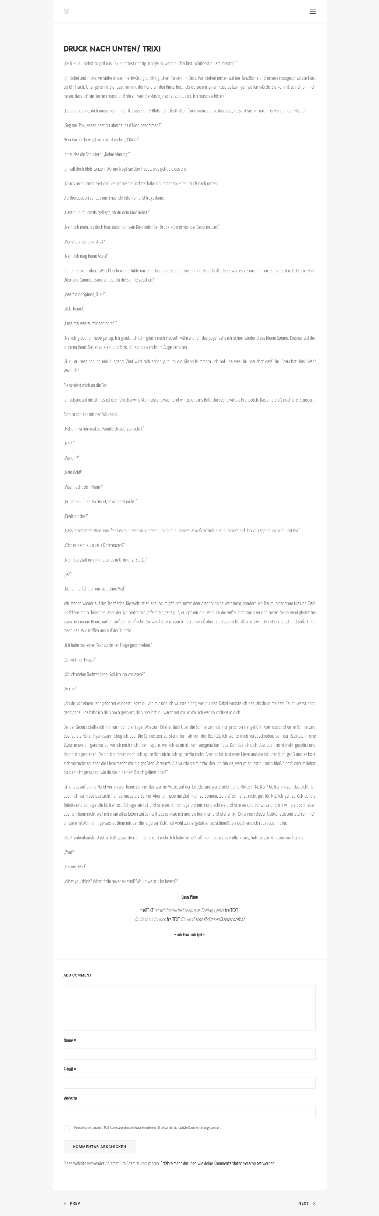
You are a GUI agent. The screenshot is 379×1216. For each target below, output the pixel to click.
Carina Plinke (189, 897)
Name (70, 1040)
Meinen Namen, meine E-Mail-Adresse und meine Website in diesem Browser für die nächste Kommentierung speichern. (148, 1127)
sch (198, 919)
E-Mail (70, 1069)
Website (70, 1098)
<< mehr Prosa (181, 935)
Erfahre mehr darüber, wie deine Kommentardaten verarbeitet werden (218, 1163)
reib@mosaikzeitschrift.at (222, 919)
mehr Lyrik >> (198, 935)
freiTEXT (146, 910)
